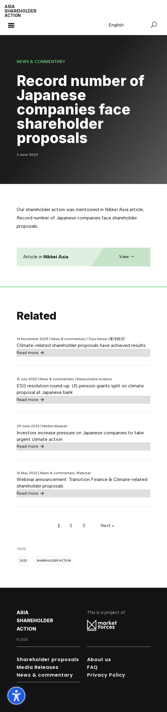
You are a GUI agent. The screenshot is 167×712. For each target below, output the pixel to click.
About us (99, 659)
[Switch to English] (116, 25)
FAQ (92, 667)
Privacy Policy (106, 675)
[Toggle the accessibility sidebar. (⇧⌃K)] (16, 696)
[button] (11, 25)
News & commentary (45, 675)
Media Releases (38, 667)
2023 (23, 560)
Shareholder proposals (48, 659)
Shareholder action (54, 560)
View (124, 256)
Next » (107, 525)
